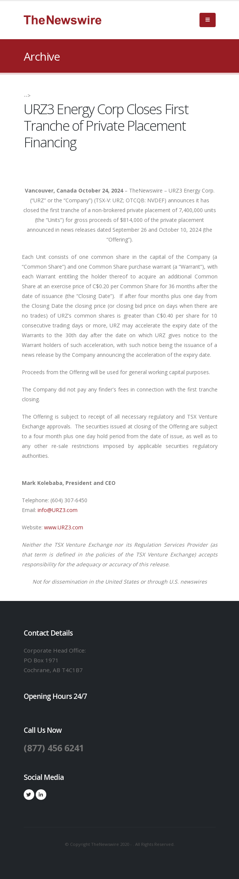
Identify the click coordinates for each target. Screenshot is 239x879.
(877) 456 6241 (56, 747)
